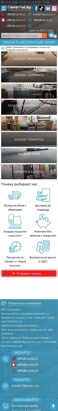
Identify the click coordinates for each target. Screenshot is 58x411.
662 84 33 (15, 14)
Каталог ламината (29, 75)
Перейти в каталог (29, 172)
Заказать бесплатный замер (29, 42)
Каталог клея (29, 154)
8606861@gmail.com (44, 14)
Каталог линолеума (29, 59)
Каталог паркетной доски (29, 105)
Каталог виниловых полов (29, 89)
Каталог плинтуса (29, 139)
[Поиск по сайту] (44, 35)
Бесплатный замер (25, 405)
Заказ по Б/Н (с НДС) (41, 30)
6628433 (27, 359)
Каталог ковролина (29, 123)
